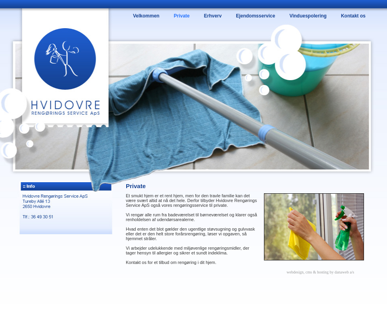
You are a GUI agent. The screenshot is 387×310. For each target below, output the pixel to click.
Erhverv (213, 16)
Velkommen (146, 16)
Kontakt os (353, 16)
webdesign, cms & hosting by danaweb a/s (320, 272)
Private (182, 16)
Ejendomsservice (255, 16)
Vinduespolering (308, 16)
